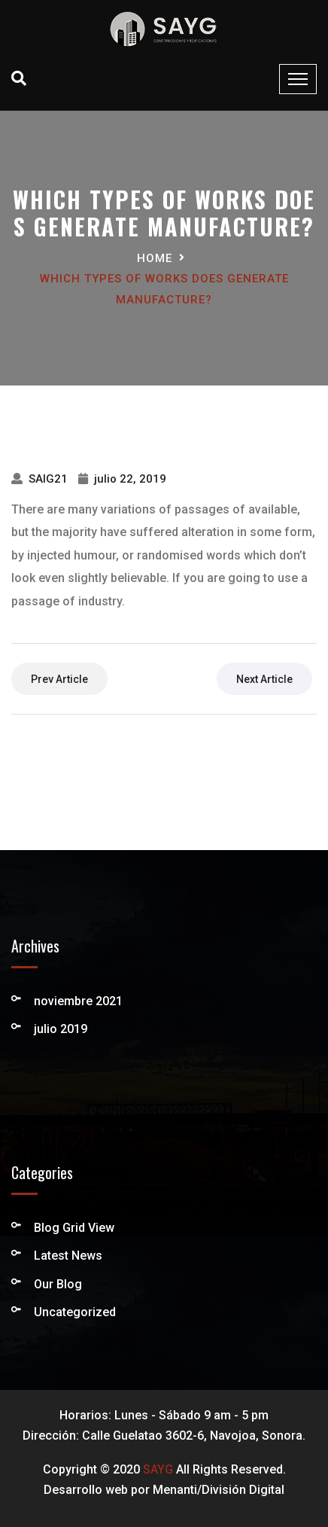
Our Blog (58, 1284)
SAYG (158, 1469)
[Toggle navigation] (298, 79)
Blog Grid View (74, 1228)
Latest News (68, 1255)
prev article (59, 679)
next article (264, 679)
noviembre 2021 (78, 1001)
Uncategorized (75, 1312)
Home (154, 258)
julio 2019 (60, 1029)
